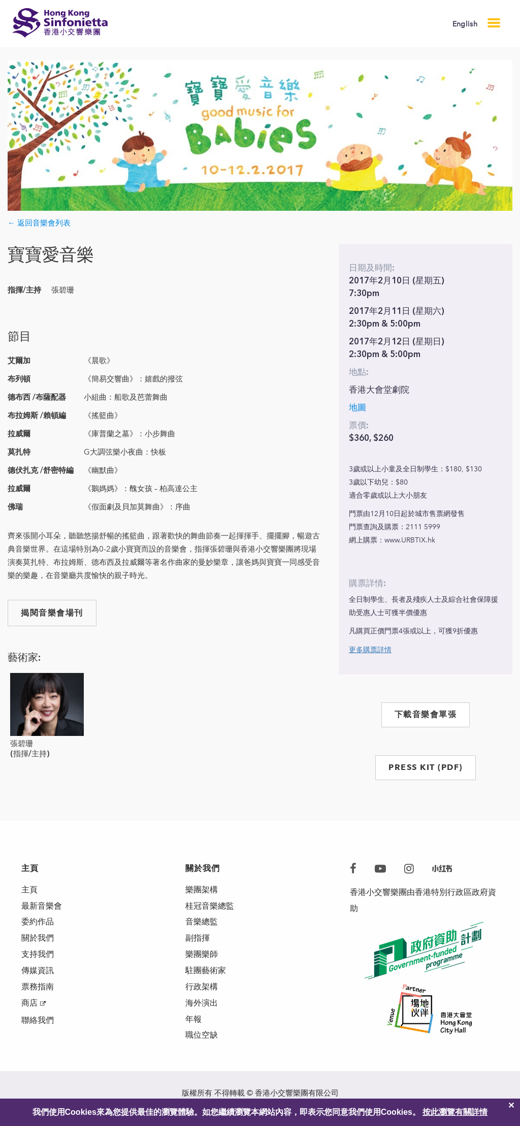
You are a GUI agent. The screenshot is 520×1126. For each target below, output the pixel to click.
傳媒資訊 (37, 971)
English (464, 24)
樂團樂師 (201, 954)
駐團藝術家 (205, 971)
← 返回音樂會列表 (39, 223)
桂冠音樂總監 (209, 906)
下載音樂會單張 (426, 714)
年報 (193, 1019)
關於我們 (37, 938)
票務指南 (37, 987)
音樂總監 (201, 922)
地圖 (357, 407)
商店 (29, 1003)
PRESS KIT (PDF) (425, 767)
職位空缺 (201, 1036)
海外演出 (201, 1003)
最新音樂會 (41, 906)
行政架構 (201, 987)
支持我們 (37, 954)
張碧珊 (21, 743)
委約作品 (37, 922)
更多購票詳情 (370, 650)
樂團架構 (201, 889)
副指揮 (197, 938)
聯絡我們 (37, 1020)
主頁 (29, 889)
